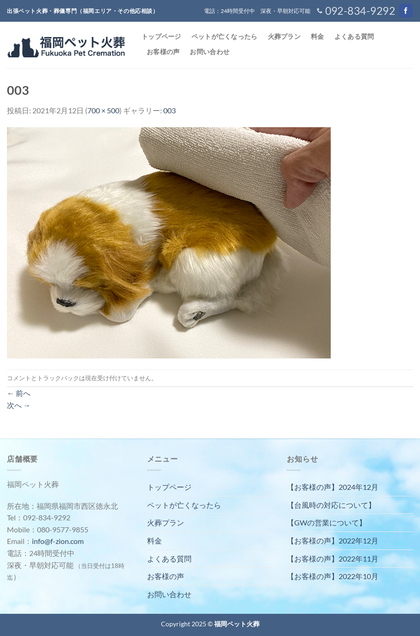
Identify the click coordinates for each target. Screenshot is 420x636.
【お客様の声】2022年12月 (332, 540)
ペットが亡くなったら (224, 36)
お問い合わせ (209, 52)
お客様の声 (163, 52)
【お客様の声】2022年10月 (332, 576)
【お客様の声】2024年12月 (332, 486)
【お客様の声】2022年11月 (332, 558)
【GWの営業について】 (326, 522)
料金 (317, 36)
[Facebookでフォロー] (406, 11)
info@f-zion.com (58, 541)
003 (169, 110)
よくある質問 (354, 36)
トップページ (161, 36)
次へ (19, 405)
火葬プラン (284, 36)
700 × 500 (103, 110)
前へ (19, 393)
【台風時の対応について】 (331, 504)
